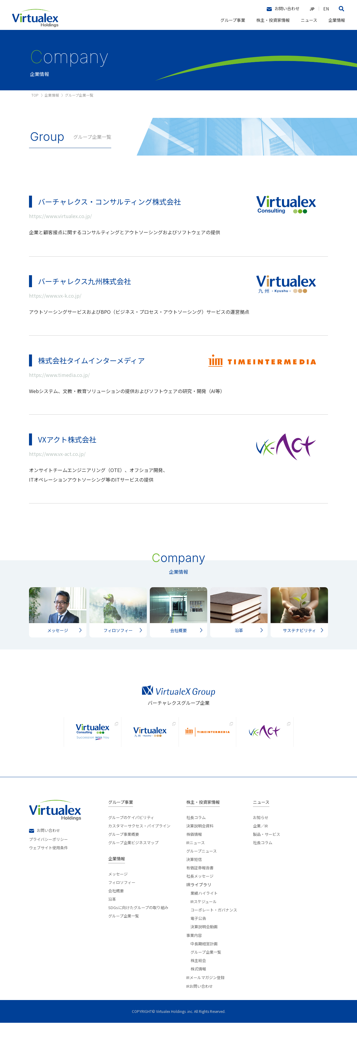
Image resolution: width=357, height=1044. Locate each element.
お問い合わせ (283, 8)
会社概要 (116, 911)
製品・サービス (266, 855)
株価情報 (194, 855)
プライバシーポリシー (48, 859)
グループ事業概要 (123, 855)
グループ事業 (232, 20)
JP (312, 9)
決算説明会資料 (199, 846)
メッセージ (118, 895)
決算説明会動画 (204, 947)
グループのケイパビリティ (131, 839)
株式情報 (198, 989)
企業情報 (336, 20)
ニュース (309, 20)
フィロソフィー (121, 903)
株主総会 (198, 981)
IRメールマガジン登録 (205, 999)
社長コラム (196, 839)
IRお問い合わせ (199, 1007)
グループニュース (201, 871)
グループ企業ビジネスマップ (133, 863)
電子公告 (198, 939)
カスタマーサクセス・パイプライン (139, 846)
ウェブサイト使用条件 (48, 868)
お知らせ (260, 839)
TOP (35, 95)
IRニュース (195, 863)
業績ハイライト (204, 913)
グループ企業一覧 (123, 936)
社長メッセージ (199, 896)
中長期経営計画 (204, 964)
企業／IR (260, 846)
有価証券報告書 (199, 888)
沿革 (112, 919)
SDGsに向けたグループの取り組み (138, 928)
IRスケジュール (203, 922)
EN (326, 9)
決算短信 (194, 880)
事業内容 (194, 956)
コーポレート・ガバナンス (213, 930)
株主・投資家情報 (273, 20)
